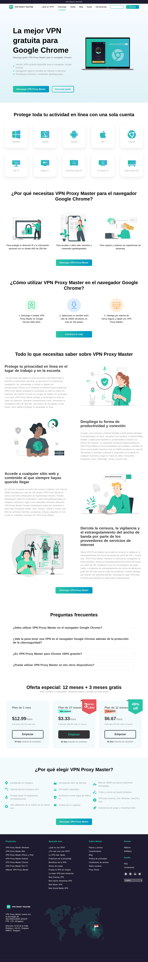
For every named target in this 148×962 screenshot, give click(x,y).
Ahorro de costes (56, 866)
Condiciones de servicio (99, 862)
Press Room (94, 870)
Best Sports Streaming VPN (60, 881)
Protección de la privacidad (60, 859)
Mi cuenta (117, 7)
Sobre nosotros (95, 866)
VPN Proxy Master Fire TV (17, 866)
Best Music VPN (55, 885)
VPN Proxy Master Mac (15, 851)
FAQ (126, 864)
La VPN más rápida (57, 855)
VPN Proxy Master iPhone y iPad (19, 855)
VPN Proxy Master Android (17, 859)
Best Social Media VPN (58, 888)
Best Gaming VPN (56, 877)
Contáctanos (129, 867)
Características (95, 851)
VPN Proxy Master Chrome (17, 862)
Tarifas (73, 7)
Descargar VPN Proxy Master (30, 89)
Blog (81, 7)
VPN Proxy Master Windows (17, 848)
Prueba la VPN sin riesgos (60, 870)
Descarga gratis (63, 89)
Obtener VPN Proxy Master (17, 870)
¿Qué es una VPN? (57, 848)
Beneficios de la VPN (57, 862)
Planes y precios (96, 848)
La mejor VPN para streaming (61, 873)
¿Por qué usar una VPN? (59, 851)
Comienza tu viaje (74, 334)
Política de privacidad (98, 859)
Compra (132, 7)
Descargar (62, 7)
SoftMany (128, 851)
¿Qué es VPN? (48, 7)
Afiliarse (127, 848)
